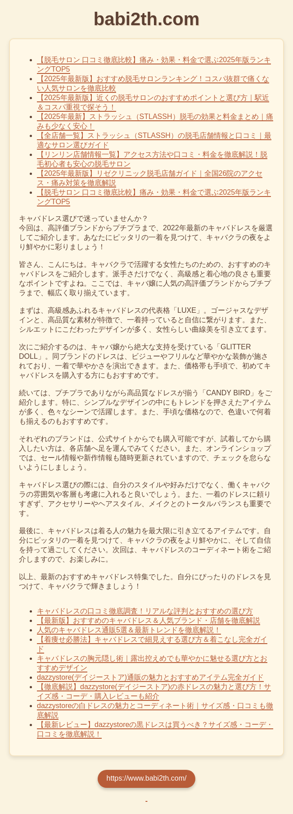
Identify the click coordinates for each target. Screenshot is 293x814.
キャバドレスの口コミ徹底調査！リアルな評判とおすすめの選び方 (145, 611)
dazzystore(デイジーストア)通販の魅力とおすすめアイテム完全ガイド (150, 677)
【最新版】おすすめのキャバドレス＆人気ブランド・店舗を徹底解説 (148, 620)
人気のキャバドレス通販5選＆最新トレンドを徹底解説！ (129, 630)
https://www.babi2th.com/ (147, 778)
